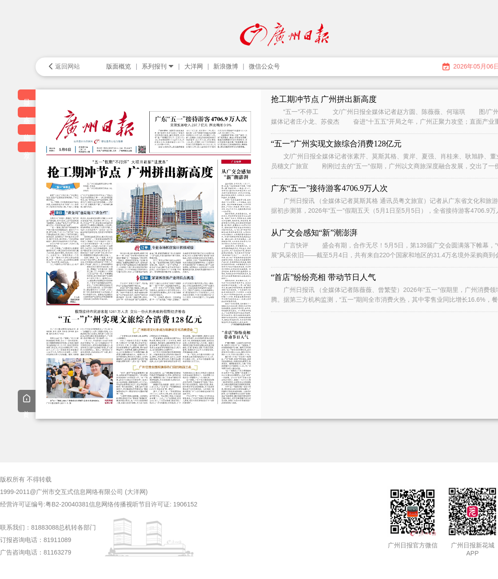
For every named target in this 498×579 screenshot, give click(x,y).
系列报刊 (158, 66)
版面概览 (118, 66)
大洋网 (193, 66)
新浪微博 (225, 66)
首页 (26, 401)
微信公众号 (264, 66)
